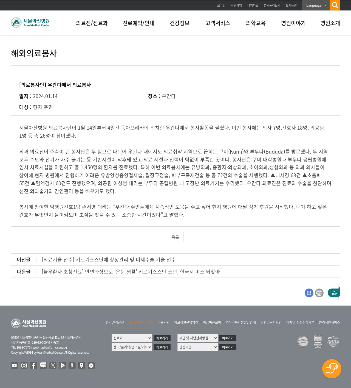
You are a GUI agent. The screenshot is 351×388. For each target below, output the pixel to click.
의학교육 (256, 23)
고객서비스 (217, 23)
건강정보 (179, 23)
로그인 (221, 5)
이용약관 (163, 322)
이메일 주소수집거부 (300, 322)
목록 (175, 237)
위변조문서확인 (271, 322)
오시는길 (291, 5)
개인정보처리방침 (141, 322)
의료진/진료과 (92, 23)
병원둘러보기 (272, 5)
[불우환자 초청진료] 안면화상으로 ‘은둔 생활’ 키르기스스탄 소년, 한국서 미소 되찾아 (131, 271)
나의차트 (252, 5)
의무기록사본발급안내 (241, 322)
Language (314, 5)
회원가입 (236, 5)
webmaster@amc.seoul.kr (50, 347)
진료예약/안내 (138, 23)
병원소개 (330, 23)
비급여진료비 (212, 322)
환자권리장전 (115, 322)
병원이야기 (293, 23)
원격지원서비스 (329, 322)
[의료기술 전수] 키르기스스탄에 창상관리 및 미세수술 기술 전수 (109, 259)
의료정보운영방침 (186, 322)
